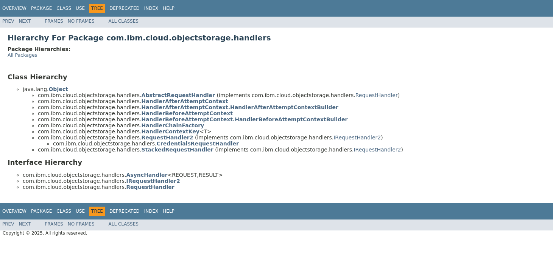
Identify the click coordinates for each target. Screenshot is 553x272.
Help (168, 8)
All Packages (22, 55)
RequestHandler (376, 95)
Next (25, 21)
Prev (8, 21)
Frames (54, 21)
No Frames (81, 21)
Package (41, 8)
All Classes (124, 21)
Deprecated (124, 8)
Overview (14, 8)
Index (151, 8)
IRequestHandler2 (357, 137)
